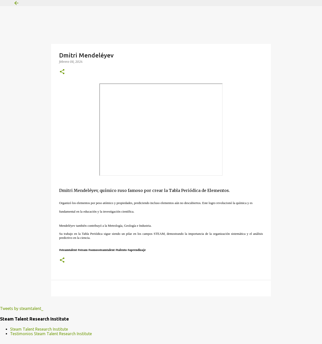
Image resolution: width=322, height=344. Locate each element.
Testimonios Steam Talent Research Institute (51, 333)
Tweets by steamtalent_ (21, 308)
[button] (62, 72)
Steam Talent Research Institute (39, 329)
